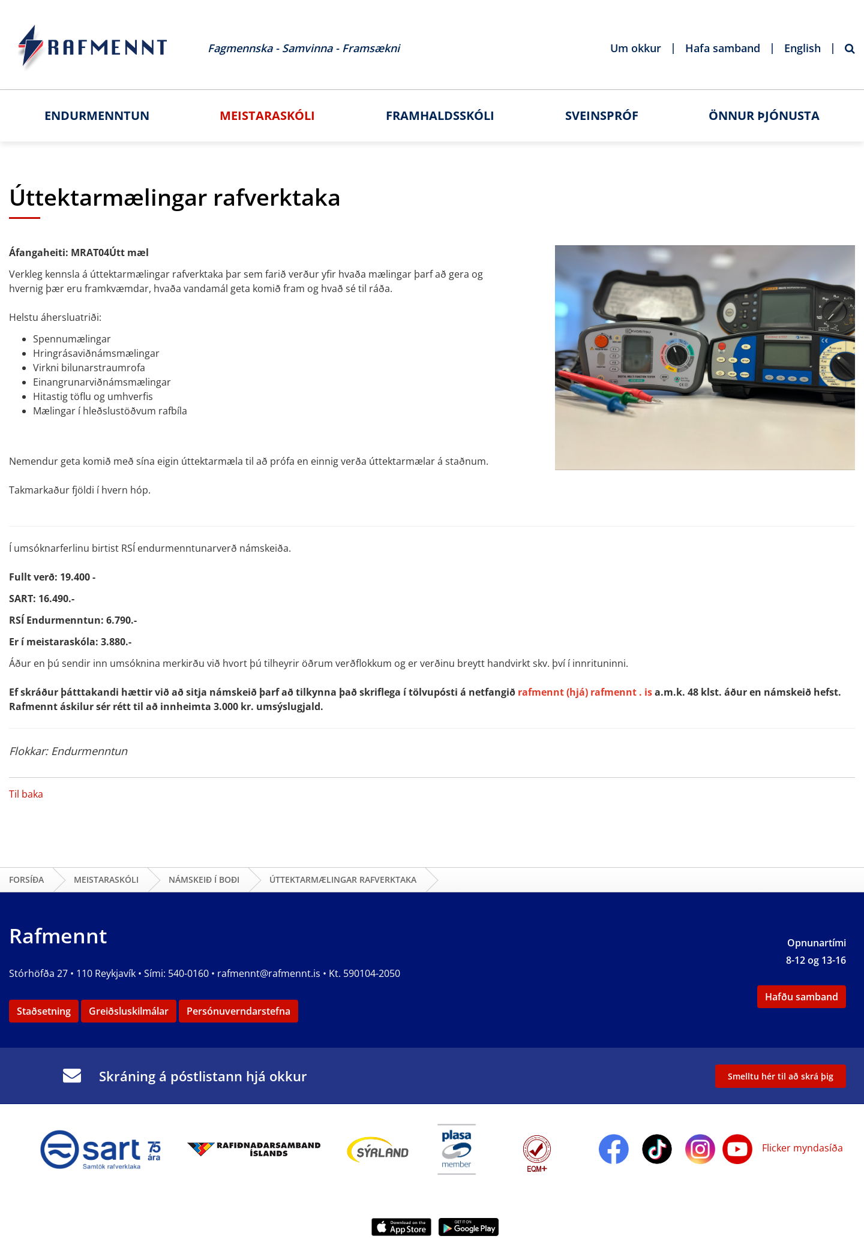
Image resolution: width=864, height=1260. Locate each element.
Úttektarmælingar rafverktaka (342, 879)
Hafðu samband (801, 996)
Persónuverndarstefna (238, 1011)
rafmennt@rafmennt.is (268, 973)
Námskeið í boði (204, 879)
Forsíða (26, 879)
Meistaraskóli (106, 879)
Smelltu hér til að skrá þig (780, 1076)
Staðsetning (44, 1011)
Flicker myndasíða (801, 1147)
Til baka (26, 794)
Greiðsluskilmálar (129, 1011)
